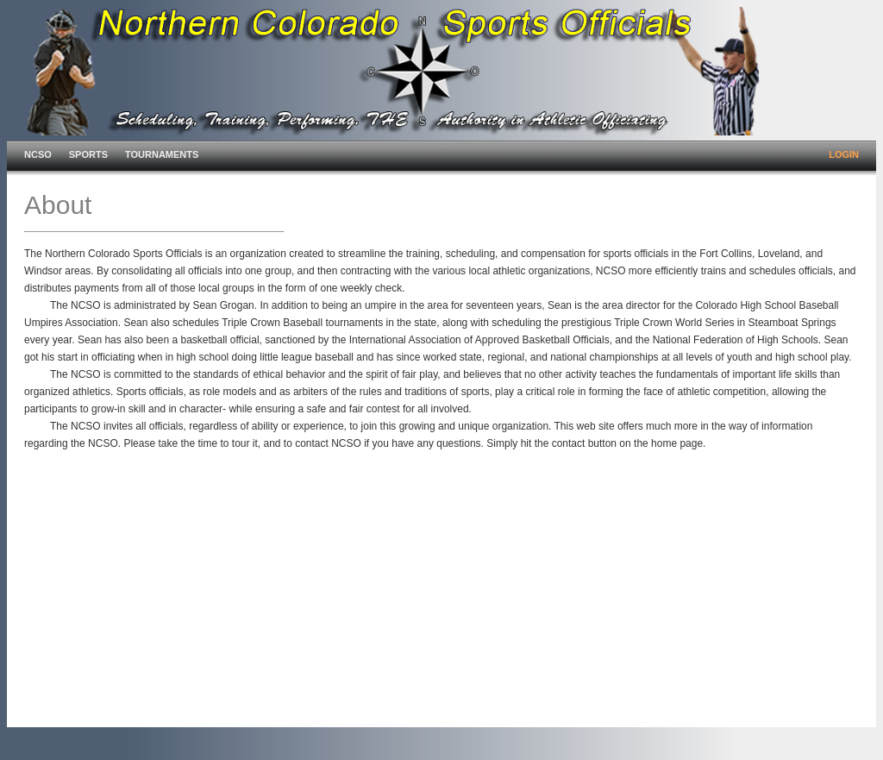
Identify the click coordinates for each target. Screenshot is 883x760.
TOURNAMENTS (161, 154)
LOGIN (844, 154)
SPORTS (88, 154)
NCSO (38, 154)
